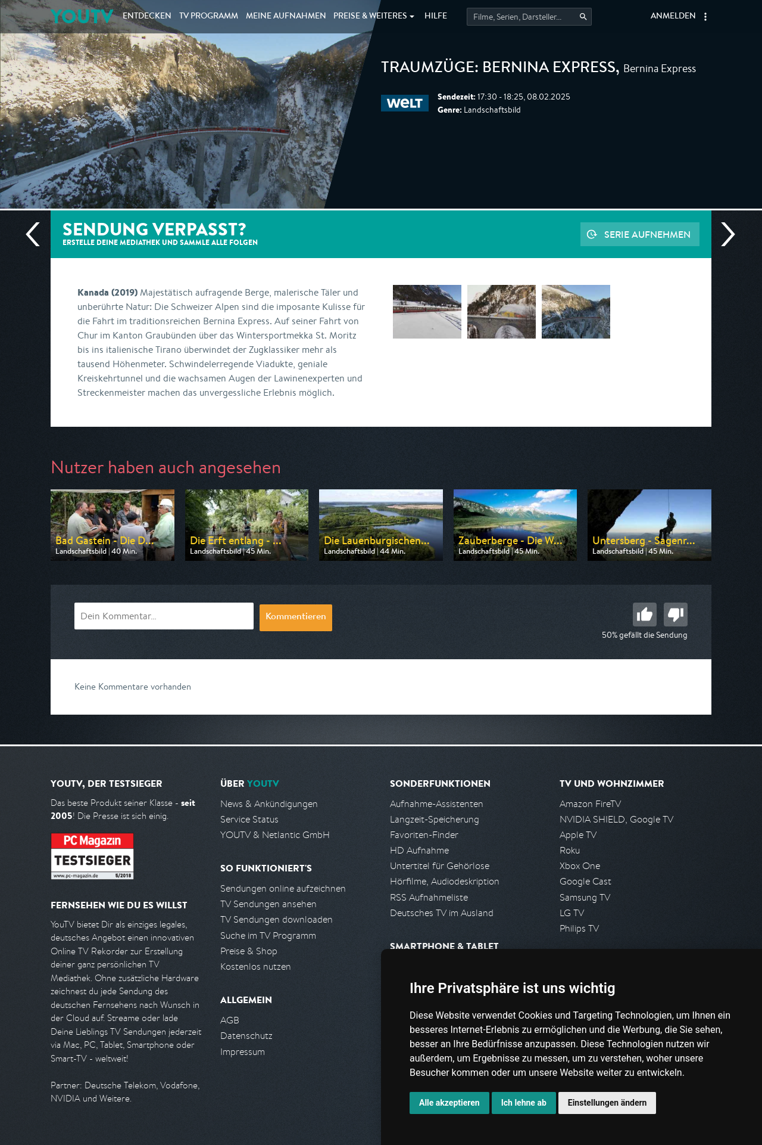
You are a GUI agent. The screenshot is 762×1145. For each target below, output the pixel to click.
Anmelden (673, 17)
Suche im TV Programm (268, 935)
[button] (705, 16)
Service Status (249, 819)
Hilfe (435, 17)
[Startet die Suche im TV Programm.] (529, 17)
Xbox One (580, 865)
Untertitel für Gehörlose (439, 865)
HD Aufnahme (419, 850)
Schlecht (676, 614)
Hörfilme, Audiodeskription (444, 881)
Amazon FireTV (590, 804)
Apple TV (578, 835)
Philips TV (579, 928)
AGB (229, 1020)
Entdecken (147, 17)
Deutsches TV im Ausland (442, 913)
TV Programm (208, 17)
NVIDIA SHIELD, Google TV (616, 819)
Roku (570, 850)
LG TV (572, 913)
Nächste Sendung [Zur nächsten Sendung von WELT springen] (723, 234)
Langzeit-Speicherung (434, 819)
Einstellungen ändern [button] (607, 1102)
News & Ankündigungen (269, 804)
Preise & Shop (248, 951)
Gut (645, 614)
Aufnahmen (286, 17)
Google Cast (585, 881)
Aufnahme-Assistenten (436, 804)
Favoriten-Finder (424, 835)
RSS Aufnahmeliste (429, 897)
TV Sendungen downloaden (276, 919)
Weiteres (370, 17)
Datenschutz (246, 1035)
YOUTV (82, 16)
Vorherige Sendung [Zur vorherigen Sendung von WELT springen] (37, 234)
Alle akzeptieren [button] (449, 1102)
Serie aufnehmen (647, 234)
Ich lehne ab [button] (523, 1102)
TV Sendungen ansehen (268, 904)
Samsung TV (585, 897)
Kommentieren (296, 617)
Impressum (242, 1051)
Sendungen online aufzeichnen (283, 888)
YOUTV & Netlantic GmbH (275, 835)
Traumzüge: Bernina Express (498, 69)
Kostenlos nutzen (255, 966)
